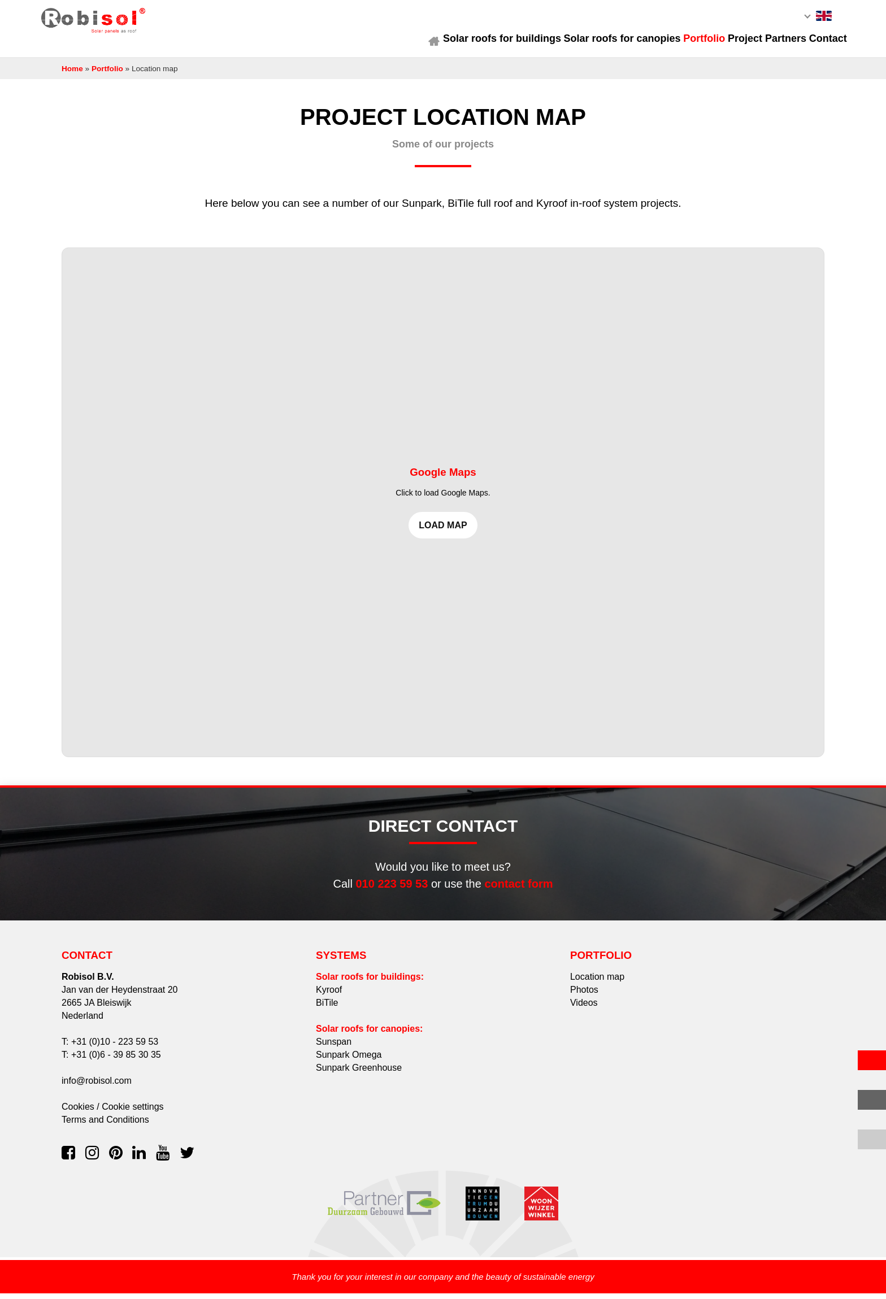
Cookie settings (132, 1111)
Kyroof (329, 995)
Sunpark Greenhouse (359, 1073)
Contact (811, 43)
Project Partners (742, 43)
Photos (584, 995)
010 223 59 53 (391, 889)
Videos (584, 1008)
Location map (597, 982)
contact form (518, 889)
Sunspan (333, 1047)
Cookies (78, 1111)
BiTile (327, 1008)
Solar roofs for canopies (582, 43)
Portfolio (672, 43)
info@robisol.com (97, 1086)
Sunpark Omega (349, 1060)
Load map (443, 531)
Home (379, 43)
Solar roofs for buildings (455, 43)
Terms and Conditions (105, 1124)
